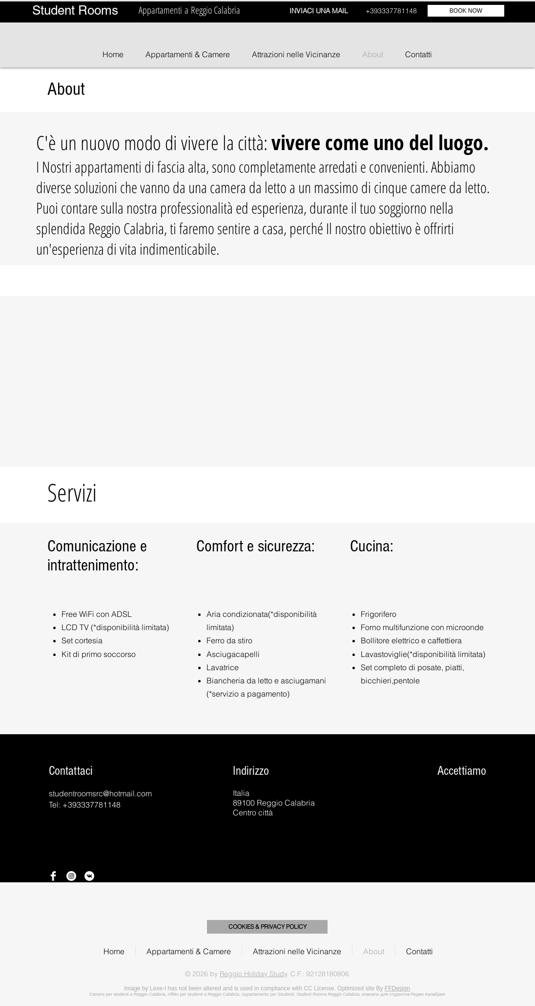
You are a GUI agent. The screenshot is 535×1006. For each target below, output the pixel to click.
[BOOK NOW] (466, 11)
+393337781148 (391, 10)
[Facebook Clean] (53, 876)
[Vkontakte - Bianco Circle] (89, 876)
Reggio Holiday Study (253, 973)
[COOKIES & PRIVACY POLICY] (267, 927)
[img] (403, 799)
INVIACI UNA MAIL (318, 10)
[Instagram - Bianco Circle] (71, 876)
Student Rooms (75, 10)
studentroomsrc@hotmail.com (100, 793)
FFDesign (397, 988)
